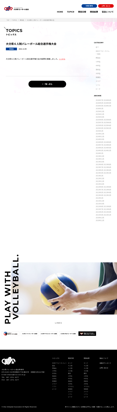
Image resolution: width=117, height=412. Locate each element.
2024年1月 (99, 153)
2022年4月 (107, 192)
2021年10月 (100, 204)
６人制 (70, 368)
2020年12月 (100, 217)
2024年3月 (99, 150)
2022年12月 (100, 178)
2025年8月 (107, 120)
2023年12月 (100, 156)
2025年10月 (100, 117)
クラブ (98, 81)
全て (97, 47)
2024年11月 (100, 136)
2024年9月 (99, 142)
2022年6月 (107, 190)
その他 (70, 371)
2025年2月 (107, 128)
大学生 (98, 73)
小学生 (98, 62)
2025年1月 (99, 131)
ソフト (98, 85)
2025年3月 (99, 128)
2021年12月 (100, 201)
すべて (70, 363)
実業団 (98, 77)
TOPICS (63, 11)
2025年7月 (99, 122)
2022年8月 (107, 187)
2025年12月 (100, 111)
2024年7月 (99, 145)
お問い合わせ (106, 6)
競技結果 (91, 11)
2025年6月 (107, 122)
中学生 (98, 65)
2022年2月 (107, 195)
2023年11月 (100, 159)
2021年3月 (99, 215)
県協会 (98, 58)
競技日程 (77, 11)
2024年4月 (107, 148)
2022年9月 (99, 187)
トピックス (55, 358)
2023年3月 (99, 173)
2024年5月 (99, 148)
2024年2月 (107, 150)
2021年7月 (99, 209)
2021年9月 (99, 206)
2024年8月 (107, 142)
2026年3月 (99, 106)
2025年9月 (99, 120)
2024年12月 (100, 134)
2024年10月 (100, 139)
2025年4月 (107, 125)
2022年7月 (99, 190)
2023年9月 (99, 164)
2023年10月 (100, 162)
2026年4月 (107, 103)
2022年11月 (100, 181)
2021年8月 (107, 206)
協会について (108, 11)
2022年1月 (99, 198)
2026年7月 (99, 100)
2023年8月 (107, 164)
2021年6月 (107, 209)
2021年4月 (107, 212)
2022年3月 (99, 195)
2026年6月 (107, 100)
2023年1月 (99, 176)
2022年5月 (99, 192)
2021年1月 (107, 215)
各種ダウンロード (105, 363)
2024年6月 (107, 145)
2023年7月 (99, 167)
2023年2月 (107, 173)
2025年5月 (99, 125)
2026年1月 (99, 108)
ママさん (71, 386)
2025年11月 (100, 114)
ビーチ (98, 89)
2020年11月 (100, 220)
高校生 (98, 69)
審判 (69, 373)
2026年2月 (107, 106)
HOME (52, 11)
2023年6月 (107, 167)
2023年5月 (99, 170)
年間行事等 (89, 6)
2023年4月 (107, 170)
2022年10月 (100, 184)
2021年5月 (99, 212)
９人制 (70, 365)
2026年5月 (99, 103)
